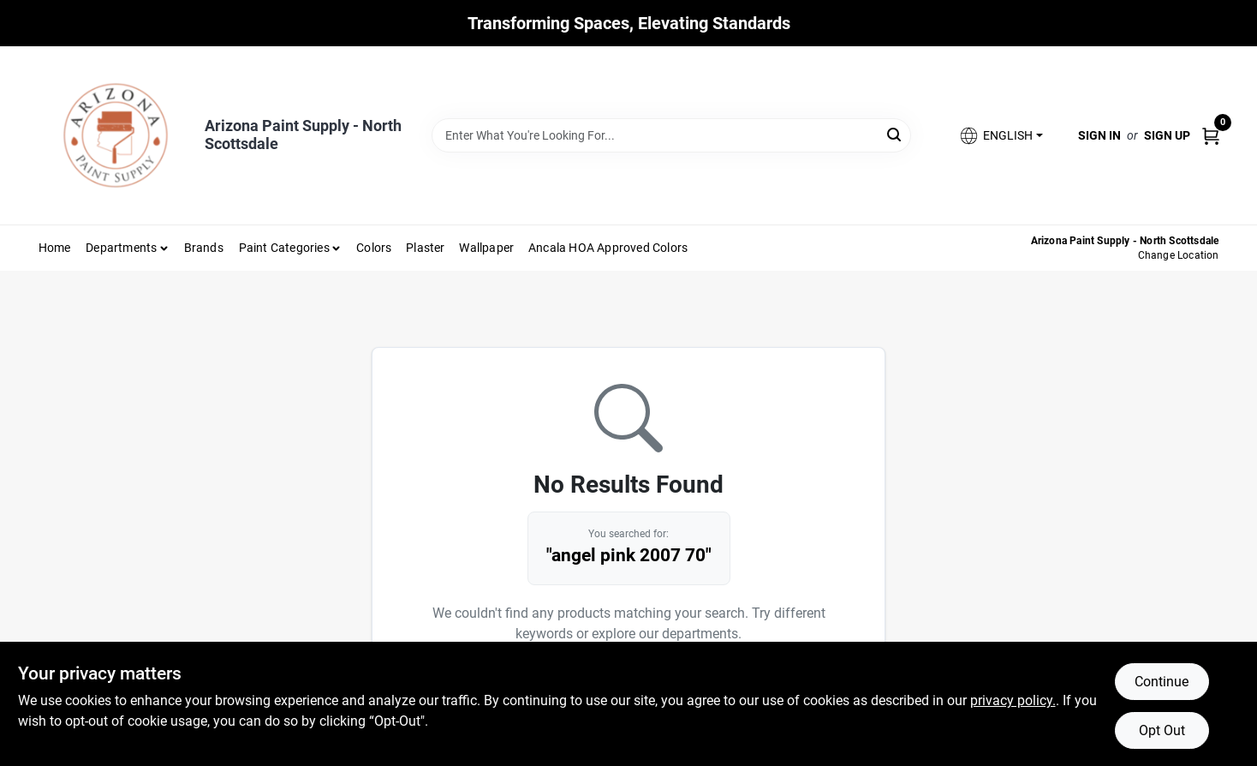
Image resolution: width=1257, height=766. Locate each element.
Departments (121, 247)
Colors (373, 247)
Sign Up (1167, 135)
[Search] (895, 134)
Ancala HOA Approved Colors (608, 247)
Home (55, 247)
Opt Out (1162, 730)
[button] (1000, 135)
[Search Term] (671, 135)
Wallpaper (486, 247)
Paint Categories (284, 247)
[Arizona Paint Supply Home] (116, 135)
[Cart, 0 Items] (1210, 135)
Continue (1161, 681)
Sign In (1099, 135)
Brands (203, 247)
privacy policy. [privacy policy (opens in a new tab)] (1013, 700)
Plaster (425, 247)
